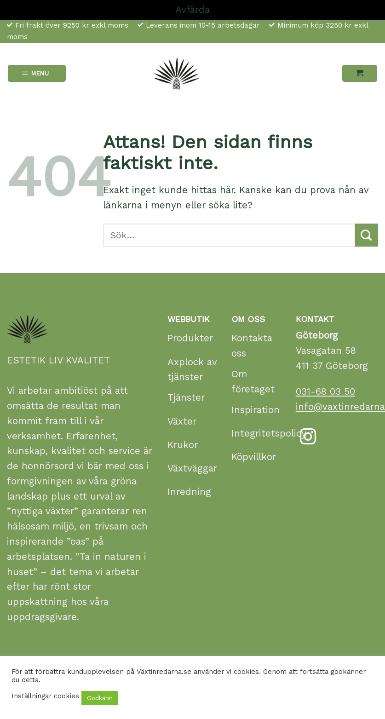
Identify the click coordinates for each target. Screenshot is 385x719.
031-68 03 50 (325, 391)
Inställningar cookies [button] (45, 696)
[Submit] (366, 235)
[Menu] (37, 73)
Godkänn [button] (100, 698)
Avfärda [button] (192, 9)
